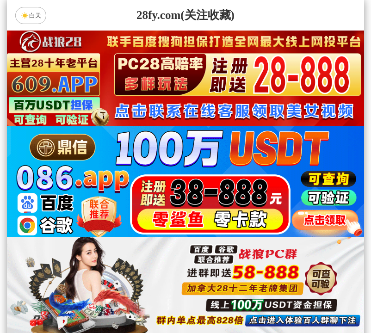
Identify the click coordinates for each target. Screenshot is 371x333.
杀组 (156, 302)
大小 (214, 302)
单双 (273, 302)
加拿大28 (98, 229)
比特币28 (273, 229)
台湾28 (214, 229)
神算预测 (185, 278)
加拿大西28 (156, 229)
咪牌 (250, 188)
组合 (97, 302)
